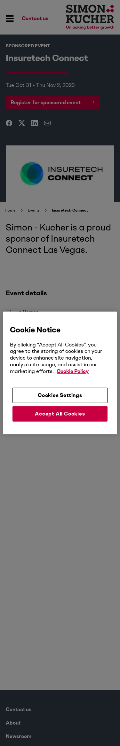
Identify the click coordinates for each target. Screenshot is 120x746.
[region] (60, 373)
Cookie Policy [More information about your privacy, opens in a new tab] (73, 371)
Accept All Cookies (60, 414)
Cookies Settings (60, 395)
